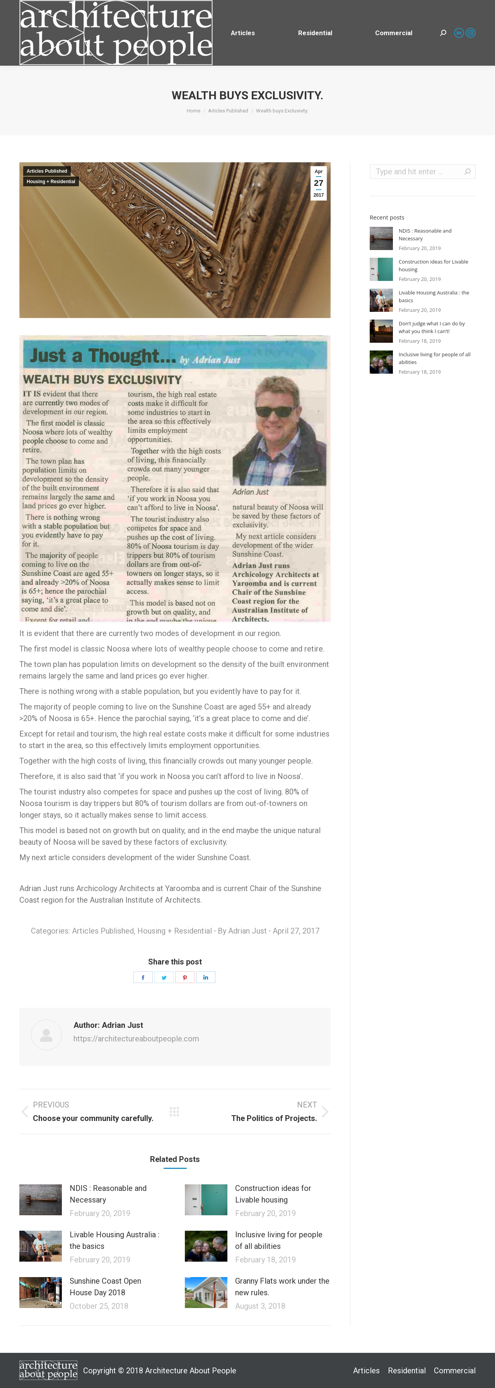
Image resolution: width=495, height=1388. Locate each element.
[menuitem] (243, 33)
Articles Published (47, 171)
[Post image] (40, 1199)
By (242, 931)
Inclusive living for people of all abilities (279, 1240)
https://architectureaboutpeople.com (136, 1038)
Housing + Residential (51, 181)
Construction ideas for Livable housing (273, 1194)
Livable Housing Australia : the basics (114, 1240)
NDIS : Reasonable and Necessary (108, 1194)
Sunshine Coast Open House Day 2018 (105, 1286)
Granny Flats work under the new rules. (282, 1286)
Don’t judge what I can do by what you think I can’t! (432, 327)
